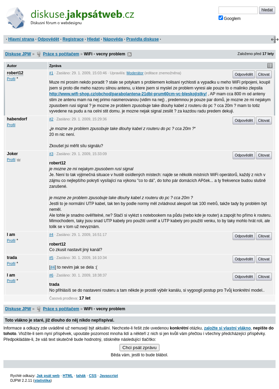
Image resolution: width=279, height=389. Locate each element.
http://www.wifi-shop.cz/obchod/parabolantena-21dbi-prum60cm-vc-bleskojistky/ (128, 93)
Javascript (109, 376)
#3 (51, 154)
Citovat (264, 74)
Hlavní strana (21, 39)
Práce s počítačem (61, 54)
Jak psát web (47, 376)
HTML (68, 376)
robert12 (15, 73)
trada (12, 257)
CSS (93, 376)
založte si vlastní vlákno (227, 328)
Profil (11, 79)
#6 (51, 275)
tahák (81, 376)
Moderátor (134, 73)
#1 (51, 73)
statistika (42, 380)
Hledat (93, 39)
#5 (51, 258)
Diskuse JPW (18, 54)
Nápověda (113, 39)
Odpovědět (48, 39)
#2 (51, 119)
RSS (129, 54)
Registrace (73, 39)
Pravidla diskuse (142, 39)
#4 (51, 235)
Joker (12, 153)
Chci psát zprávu (139, 347)
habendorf (17, 119)
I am (11, 234)
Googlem (230, 18)
